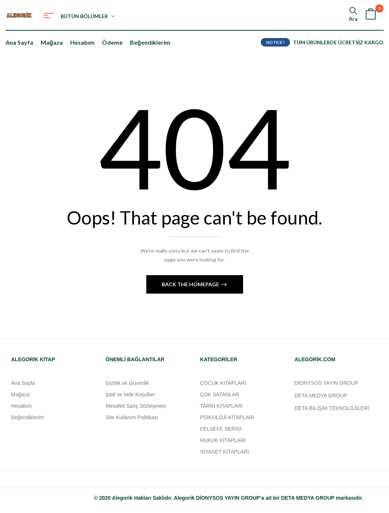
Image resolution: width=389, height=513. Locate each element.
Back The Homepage (191, 284)
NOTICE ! (275, 42)
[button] (370, 14)
